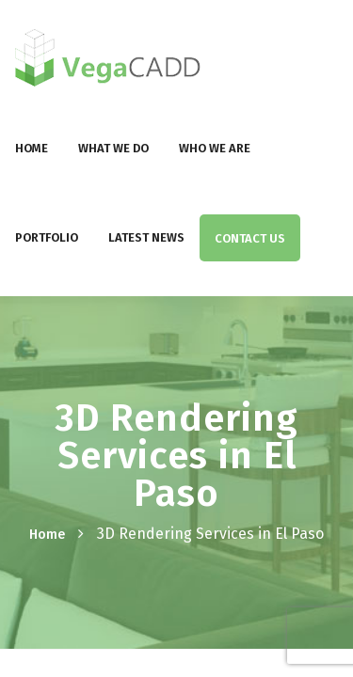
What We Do (113, 148)
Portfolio (46, 237)
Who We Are (214, 148)
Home (31, 148)
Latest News (146, 237)
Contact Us (250, 238)
